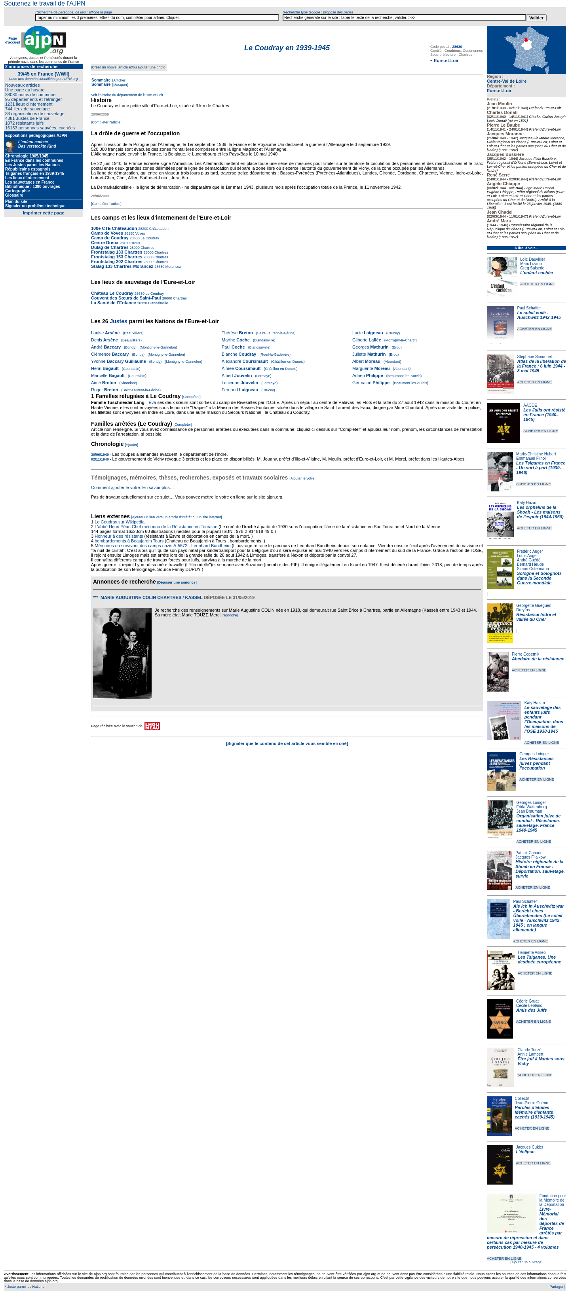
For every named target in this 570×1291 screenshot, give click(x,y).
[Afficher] (118, 80)
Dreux (134, 243)
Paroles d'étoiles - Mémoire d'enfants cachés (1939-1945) (535, 1112)
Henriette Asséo (532, 952)
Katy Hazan (527, 502)
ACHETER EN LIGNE (537, 284)
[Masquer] (119, 85)
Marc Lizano (531, 264)
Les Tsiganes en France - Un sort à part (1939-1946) (540, 468)
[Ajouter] (132, 445)
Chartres (147, 248)
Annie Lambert (530, 1054)
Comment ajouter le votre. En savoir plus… (132, 487)
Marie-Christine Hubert (536, 454)
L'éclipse (525, 1151)
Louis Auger (527, 556)
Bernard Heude (530, 564)
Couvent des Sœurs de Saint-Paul (126, 298)
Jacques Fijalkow (530, 857)
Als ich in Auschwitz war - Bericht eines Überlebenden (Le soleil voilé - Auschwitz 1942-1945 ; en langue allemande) (538, 918)
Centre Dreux (105, 242)
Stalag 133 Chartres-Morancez (122, 266)
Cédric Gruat (527, 1001)
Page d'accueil (12, 40)
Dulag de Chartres (110, 247)
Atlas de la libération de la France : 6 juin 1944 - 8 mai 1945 (541, 366)
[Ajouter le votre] (302, 478)
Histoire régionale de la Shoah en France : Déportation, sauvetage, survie (540, 868)
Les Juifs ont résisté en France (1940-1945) (544, 415)
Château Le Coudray (112, 293)
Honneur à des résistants (119, 536)
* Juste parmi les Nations (24, 1287)
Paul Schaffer (529, 308)
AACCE (530, 405)
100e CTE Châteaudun (114, 228)
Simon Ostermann (533, 569)
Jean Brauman (529, 811)
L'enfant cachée (536, 272)
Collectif (522, 1098)
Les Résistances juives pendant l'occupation (536, 763)
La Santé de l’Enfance (113, 302)
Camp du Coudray (110, 237)
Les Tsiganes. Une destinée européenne (539, 959)
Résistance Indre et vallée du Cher (536, 617)
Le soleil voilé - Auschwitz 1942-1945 (538, 315)
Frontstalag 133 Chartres (116, 252)
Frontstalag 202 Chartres (116, 261)
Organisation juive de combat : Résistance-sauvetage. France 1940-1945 (539, 822)
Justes (118, 321)
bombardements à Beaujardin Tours (129, 540)
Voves (139, 233)
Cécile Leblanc (529, 1005)
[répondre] (230, 615)
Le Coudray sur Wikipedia (120, 521)
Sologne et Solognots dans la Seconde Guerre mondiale (539, 578)
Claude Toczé (529, 1050)
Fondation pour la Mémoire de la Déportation (553, 1200)
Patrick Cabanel (529, 853)
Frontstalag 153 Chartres (116, 256)
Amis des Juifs (531, 1010)
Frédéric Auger (530, 551)
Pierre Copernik (525, 654)
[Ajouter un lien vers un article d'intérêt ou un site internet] (176, 517)
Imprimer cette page (44, 212)
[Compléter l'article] (106, 122)
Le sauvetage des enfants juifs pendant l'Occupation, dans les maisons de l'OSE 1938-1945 (543, 719)
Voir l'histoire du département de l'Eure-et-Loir (127, 95)
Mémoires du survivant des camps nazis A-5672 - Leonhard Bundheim (162, 545)
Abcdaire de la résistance (538, 658)
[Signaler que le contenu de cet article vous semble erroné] (287, 743)
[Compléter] (191, 397)
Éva (152, 402)
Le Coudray (149, 238)
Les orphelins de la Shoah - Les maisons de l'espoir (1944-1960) (540, 512)
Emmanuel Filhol (530, 458)
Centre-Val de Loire (506, 81)
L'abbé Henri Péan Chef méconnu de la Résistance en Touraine (156, 526)
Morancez (172, 267)
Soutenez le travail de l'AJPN (45, 3)
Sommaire (100, 80)
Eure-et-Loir (499, 90)
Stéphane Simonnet (534, 357)
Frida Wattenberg (532, 807)
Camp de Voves (107, 233)
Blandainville (157, 303)
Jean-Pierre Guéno (532, 1103)
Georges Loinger (534, 754)
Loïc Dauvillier (532, 259)
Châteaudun (158, 229)
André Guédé (529, 560)
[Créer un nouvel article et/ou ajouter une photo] (129, 67)
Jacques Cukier (529, 1147)
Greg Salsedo (532, 268)
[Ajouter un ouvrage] (526, 1262)
